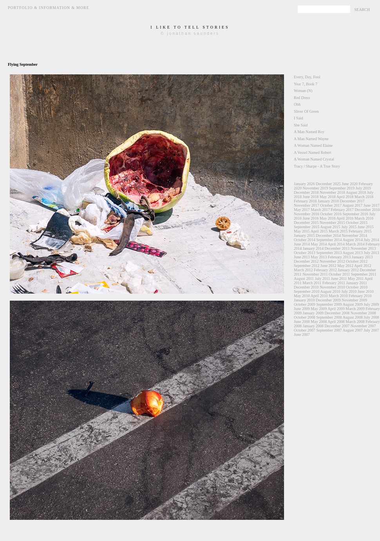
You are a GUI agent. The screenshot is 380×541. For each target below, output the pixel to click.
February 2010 (360, 296)
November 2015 (332, 222)
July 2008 (371, 317)
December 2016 (367, 209)
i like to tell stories (189, 27)
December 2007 (337, 326)
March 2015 (338, 231)
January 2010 (304, 300)
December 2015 (306, 222)
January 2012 (348, 270)
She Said (301, 125)
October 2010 (356, 287)
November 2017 (306, 205)
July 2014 (371, 240)
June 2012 (328, 265)
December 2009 (328, 300)
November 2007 (363, 326)
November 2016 (306, 214)
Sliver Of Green (306, 111)
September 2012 (306, 265)
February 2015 (360, 231)
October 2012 (356, 261)
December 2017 (352, 201)
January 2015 (304, 235)
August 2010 (330, 291)
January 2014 (313, 248)
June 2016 (311, 218)
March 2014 (355, 244)
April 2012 (362, 265)
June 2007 (302, 334)
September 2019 (342, 188)
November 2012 (332, 261)
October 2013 (304, 253)
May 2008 (319, 321)
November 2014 (354, 235)
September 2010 (306, 291)
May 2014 (319, 244)
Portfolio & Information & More (48, 7)
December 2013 (337, 248)
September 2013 (329, 253)
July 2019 (363, 188)
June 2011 (339, 278)
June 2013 (302, 257)
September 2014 (329, 240)
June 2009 (302, 309)
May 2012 (345, 265)
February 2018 (305, 201)
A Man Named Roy (309, 132)
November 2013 (363, 248)
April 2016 (345, 218)
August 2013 (352, 253)
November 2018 (332, 192)
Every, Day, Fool (307, 77)
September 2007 (329, 330)
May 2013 (319, 257)
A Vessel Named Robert (312, 152)
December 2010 (306, 287)
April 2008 (336, 321)
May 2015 (302, 231)
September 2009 (329, 304)
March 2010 (338, 296)
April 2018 (345, 197)
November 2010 (332, 287)
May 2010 (302, 296)
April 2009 (336, 309)
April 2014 (336, 244)
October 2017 (331, 205)
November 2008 (363, 313)
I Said (298, 118)
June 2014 (302, 244)
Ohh (297, 104)
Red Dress (302, 98)
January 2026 (304, 184)
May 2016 (328, 218)
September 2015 (306, 227)
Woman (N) (303, 90)
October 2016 (331, 214)
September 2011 (363, 274)
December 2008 (337, 313)
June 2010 (366, 291)
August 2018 (356, 192)
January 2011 (356, 283)
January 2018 (328, 201)
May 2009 (319, 309)
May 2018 (328, 197)
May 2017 (302, 209)
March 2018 (364, 197)
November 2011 (315, 274)
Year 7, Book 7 (305, 84)
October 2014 (304, 240)
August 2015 (330, 227)
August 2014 (352, 240)
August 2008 (352, 317)
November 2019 (315, 188)
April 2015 (319, 231)
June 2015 (366, 227)
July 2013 (371, 253)
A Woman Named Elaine (313, 145)
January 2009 (313, 313)
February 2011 (333, 283)
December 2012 (306, 261)
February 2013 (339, 257)
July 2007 (371, 330)
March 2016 (364, 218)
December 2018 (306, 192)
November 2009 (354, 300)
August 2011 (304, 278)
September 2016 (355, 214)
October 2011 (339, 274)
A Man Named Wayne (311, 139)
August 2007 (352, 330)
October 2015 (356, 222)
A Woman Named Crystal (314, 159)
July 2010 (348, 291)
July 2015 (348, 227)
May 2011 (356, 278)
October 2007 (304, 330)
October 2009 (304, 304)
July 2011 (322, 278)
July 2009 (371, 304)
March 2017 (320, 209)
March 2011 (311, 283)
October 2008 (304, 317)
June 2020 (350, 184)
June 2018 (311, 197)
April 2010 (319, 296)
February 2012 (325, 270)
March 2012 (303, 270)
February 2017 (342, 209)
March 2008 (355, 321)
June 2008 (302, 321)
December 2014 (328, 235)
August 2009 (352, 304)
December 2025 (328, 184)
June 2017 (372, 205)
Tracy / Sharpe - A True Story (317, 166)
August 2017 (352, 205)
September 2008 (329, 317)
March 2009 (355, 309)
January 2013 (362, 257)
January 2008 (313, 326)
